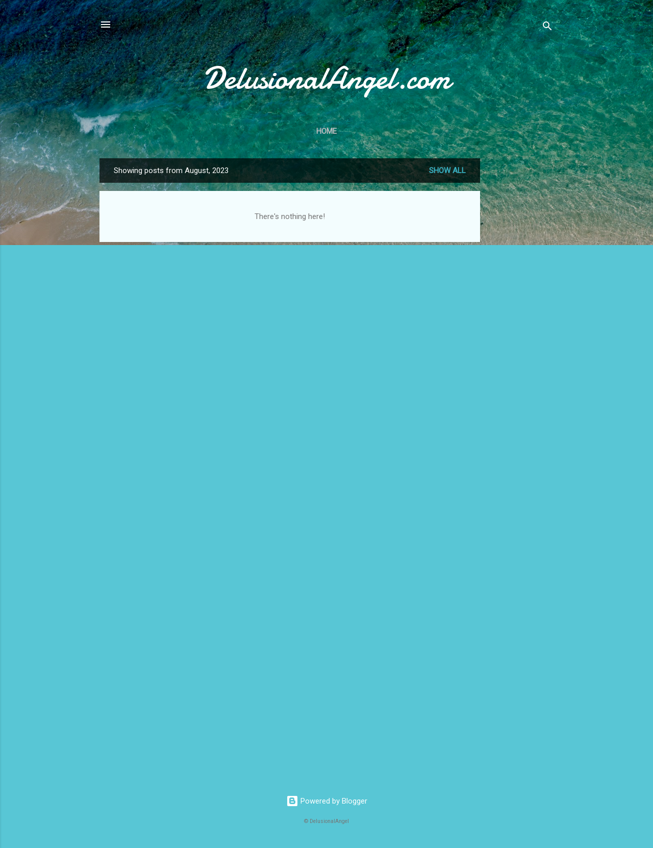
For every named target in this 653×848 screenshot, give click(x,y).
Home (326, 131)
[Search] (547, 27)
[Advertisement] (521, 311)
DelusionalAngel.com (326, 78)
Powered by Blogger (326, 801)
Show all (447, 170)
